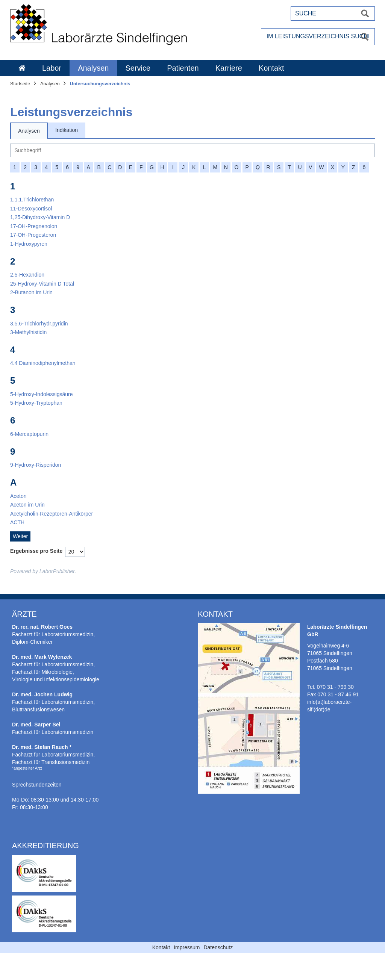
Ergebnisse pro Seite (36, 551)
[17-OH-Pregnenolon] (33, 226)
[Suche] (192, 150)
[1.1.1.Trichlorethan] (32, 200)
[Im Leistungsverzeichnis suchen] (317, 37)
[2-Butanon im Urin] (31, 292)
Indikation (66, 130)
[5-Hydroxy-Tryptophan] (36, 403)
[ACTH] (17, 522)
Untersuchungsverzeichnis (100, 83)
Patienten (183, 68)
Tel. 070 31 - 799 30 (330, 687)
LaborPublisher (57, 571)
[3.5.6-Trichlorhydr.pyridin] (39, 324)
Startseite (20, 83)
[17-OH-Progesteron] (33, 235)
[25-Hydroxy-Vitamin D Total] (42, 284)
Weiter (20, 536)
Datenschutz (218, 947)
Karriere (228, 68)
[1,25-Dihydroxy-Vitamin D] (40, 217)
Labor (51, 68)
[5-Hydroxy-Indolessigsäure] (41, 394)
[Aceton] (18, 496)
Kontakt (271, 68)
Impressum (187, 947)
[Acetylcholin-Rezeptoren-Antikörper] (51, 514)
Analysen (93, 68)
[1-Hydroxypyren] (28, 244)
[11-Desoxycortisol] (31, 209)
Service (137, 68)
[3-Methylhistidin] (28, 332)
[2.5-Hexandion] (27, 275)
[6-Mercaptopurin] (29, 434)
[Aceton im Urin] (27, 505)
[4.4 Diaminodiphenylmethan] (43, 363)
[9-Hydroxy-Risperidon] (35, 465)
